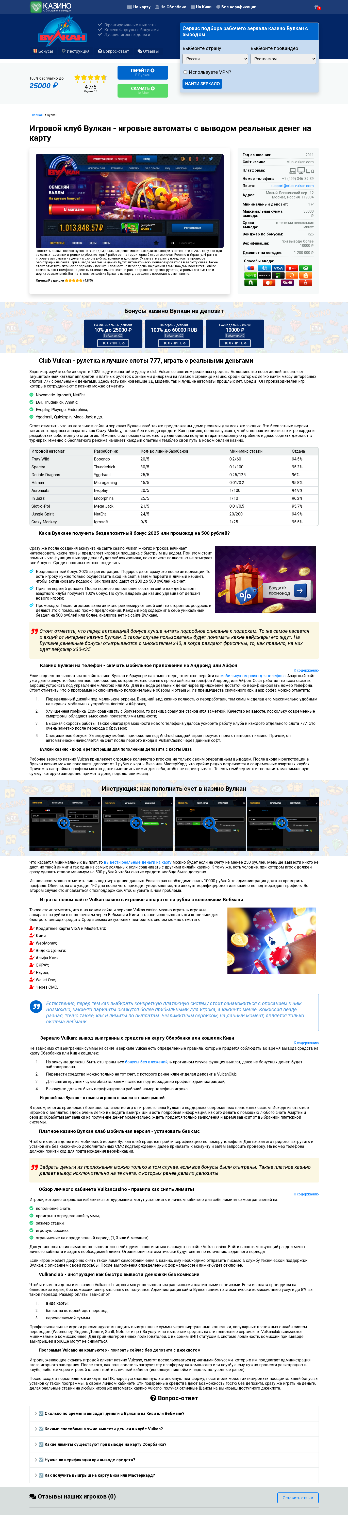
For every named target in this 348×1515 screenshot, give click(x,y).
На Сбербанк (170, 7)
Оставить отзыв (298, 1497)
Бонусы (43, 51)
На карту (139, 7)
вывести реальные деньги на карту (138, 862)
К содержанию (306, 670)
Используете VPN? (210, 72)
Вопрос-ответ (113, 51)
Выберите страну (202, 48)
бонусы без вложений (146, 1062)
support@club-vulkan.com (292, 186)
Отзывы (148, 51)
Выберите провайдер (274, 48)
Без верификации (236, 7)
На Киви (201, 7)
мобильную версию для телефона (253, 675)
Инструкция (75, 51)
